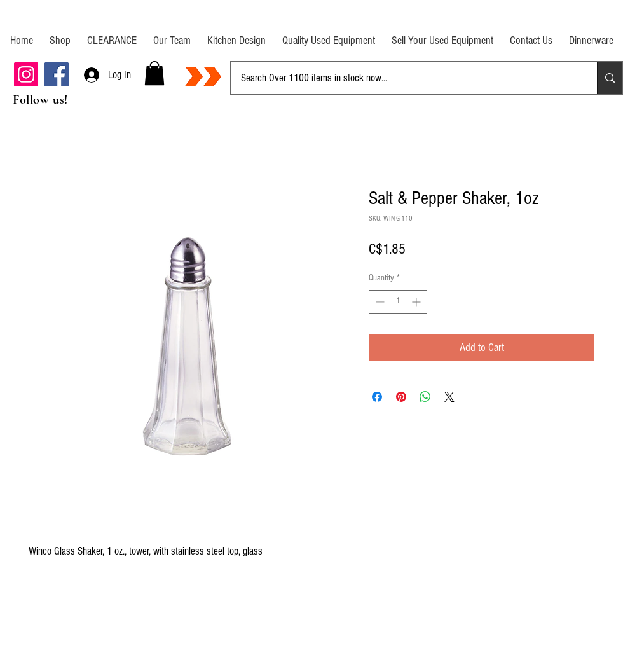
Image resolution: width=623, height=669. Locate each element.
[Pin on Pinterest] (401, 396)
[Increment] (417, 302)
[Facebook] (56, 74)
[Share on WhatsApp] (425, 396)
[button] (154, 73)
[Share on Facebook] (377, 396)
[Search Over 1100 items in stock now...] (404, 78)
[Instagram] (26, 74)
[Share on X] (449, 396)
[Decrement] (379, 302)
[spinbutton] (398, 302)
